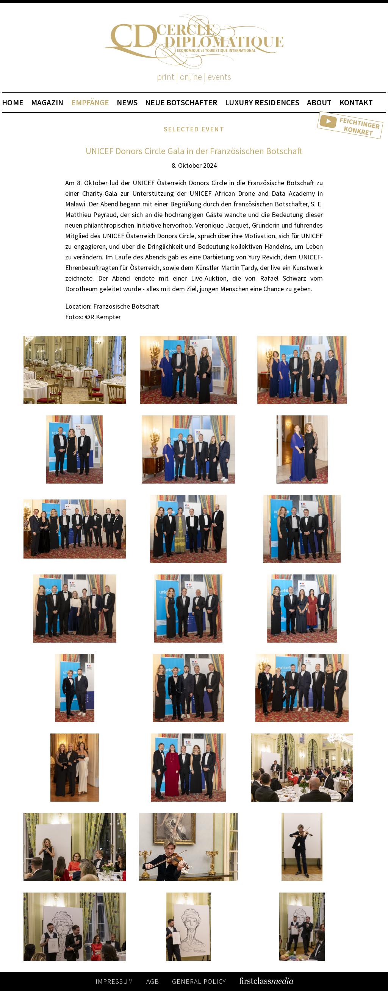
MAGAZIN (47, 103)
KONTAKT (356, 103)
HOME (12, 103)
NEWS (127, 103)
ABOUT (319, 103)
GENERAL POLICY (199, 981)
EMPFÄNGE (90, 103)
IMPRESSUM (114, 981)
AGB (152, 981)
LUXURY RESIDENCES (262, 103)
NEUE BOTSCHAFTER (181, 103)
